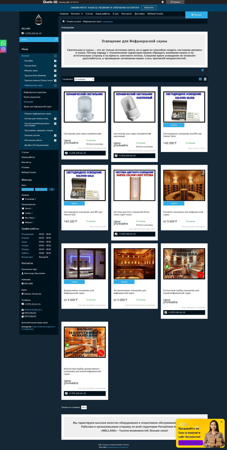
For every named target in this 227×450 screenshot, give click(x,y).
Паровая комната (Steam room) (38, 80)
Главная (64, 13)
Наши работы (103, 13)
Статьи (89, 13)
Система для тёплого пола (36, 118)
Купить (174, 125)
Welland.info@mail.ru (33, 310)
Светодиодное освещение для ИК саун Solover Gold (83, 213)
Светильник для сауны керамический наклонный (132, 135)
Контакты (126, 13)
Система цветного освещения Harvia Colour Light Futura (131, 213)
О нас (116, 13)
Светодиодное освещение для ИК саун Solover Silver (182, 135)
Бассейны (28, 61)
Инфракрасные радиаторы (35, 92)
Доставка (140, 13)
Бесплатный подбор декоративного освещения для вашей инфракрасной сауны (82, 371)
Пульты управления (32, 97)
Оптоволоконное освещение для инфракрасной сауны (130, 291)
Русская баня (30, 65)
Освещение (28, 102)
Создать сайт (64, 2)
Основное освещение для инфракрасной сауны (183, 213)
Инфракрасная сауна (92, 21)
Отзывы (25, 167)
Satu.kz (126, 445)
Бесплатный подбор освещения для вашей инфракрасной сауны (181, 291)
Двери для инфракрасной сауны (37, 106)
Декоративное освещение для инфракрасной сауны (79, 291)
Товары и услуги (74, 21)
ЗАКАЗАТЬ (149, 7)
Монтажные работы (33, 140)
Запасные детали (32, 135)
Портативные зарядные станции (38, 130)
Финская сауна (30, 70)
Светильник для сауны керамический (82, 133)
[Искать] (55, 39)
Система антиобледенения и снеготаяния (36, 124)
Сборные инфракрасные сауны (37, 113)
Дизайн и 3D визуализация (36, 145)
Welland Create (155, 13)
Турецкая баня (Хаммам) (35, 75)
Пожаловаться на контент (117, 447)
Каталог (75, 13)
